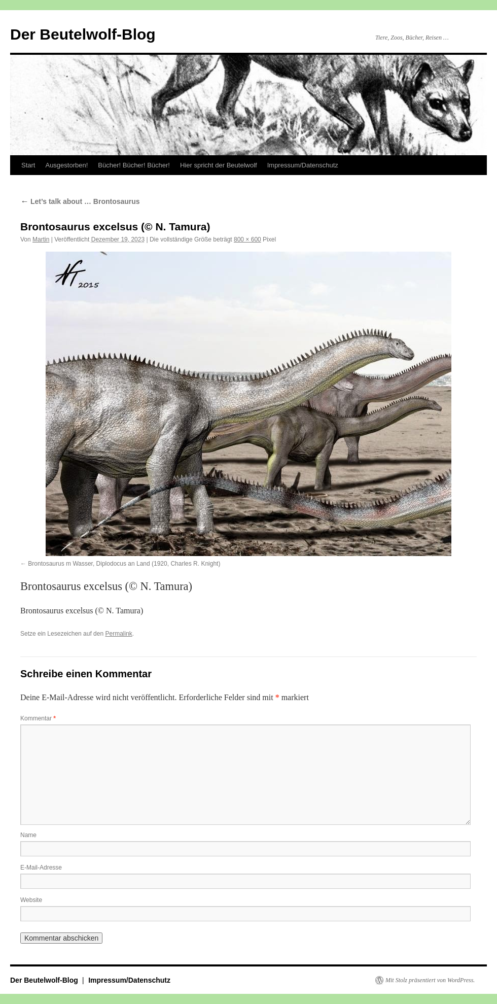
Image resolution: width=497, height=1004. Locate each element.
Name (28, 835)
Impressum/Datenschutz (302, 165)
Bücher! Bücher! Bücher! (134, 165)
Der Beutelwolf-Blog (83, 34)
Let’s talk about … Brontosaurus (80, 201)
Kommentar (38, 718)
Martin (40, 239)
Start (28, 165)
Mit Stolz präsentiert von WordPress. (430, 980)
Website (31, 900)
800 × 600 (247, 239)
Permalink (118, 633)
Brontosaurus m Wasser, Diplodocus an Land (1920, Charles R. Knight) (124, 563)
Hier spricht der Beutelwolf (218, 165)
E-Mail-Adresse (41, 867)
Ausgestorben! (66, 165)
